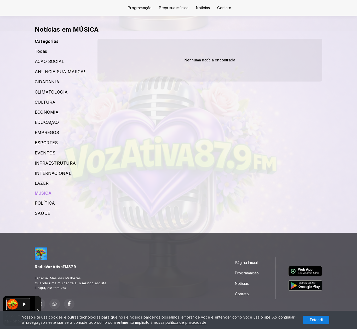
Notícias (203, 7)
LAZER (42, 183)
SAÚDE (42, 213)
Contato (224, 7)
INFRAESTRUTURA (55, 163)
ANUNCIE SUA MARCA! (60, 71)
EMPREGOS (47, 132)
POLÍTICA (45, 203)
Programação (140, 7)
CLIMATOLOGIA (51, 92)
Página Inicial (246, 262)
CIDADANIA (47, 81)
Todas (41, 51)
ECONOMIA (47, 112)
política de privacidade (185, 322)
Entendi (316, 320)
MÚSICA (43, 193)
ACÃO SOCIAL (49, 61)
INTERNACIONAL (53, 173)
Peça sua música (173, 7)
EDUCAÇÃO (47, 122)
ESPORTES (46, 142)
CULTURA (45, 102)
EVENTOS (45, 153)
